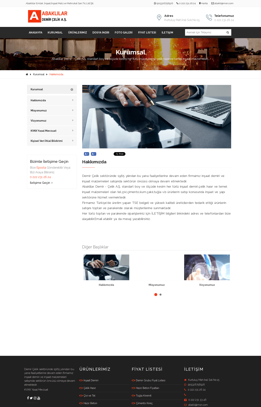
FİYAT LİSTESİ (147, 369)
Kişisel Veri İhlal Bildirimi (52, 140)
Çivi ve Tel (87, 395)
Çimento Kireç (142, 403)
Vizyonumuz (52, 120)
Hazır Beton (88, 403)
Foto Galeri (123, 32)
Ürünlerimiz (77, 32)
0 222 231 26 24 (186, 3)
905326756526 (163, 3)
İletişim (167, 32)
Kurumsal (55, 32)
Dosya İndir (100, 32)
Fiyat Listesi (147, 32)
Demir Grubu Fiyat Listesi (148, 380)
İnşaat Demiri (88, 380)
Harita (203, 3)
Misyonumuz (52, 110)
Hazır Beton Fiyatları (145, 388)
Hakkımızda (56, 74)
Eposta (41, 167)
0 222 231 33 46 (195, 399)
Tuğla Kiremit (141, 395)
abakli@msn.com (222, 3)
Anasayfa (35, 32)
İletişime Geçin (41, 183)
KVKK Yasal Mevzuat (52, 130)
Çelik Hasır (87, 388)
